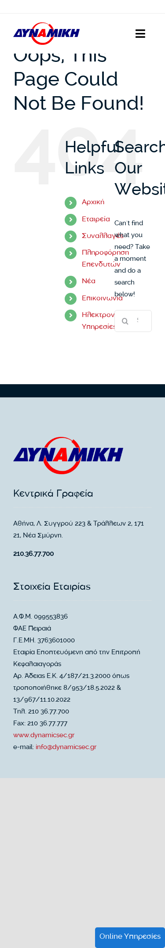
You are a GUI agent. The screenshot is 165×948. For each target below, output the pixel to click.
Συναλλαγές (103, 236)
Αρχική (93, 202)
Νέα (88, 282)
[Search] (125, 321)
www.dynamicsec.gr (43, 736)
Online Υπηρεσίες (130, 937)
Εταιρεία (96, 220)
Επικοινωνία (102, 299)
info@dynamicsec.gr (66, 748)
